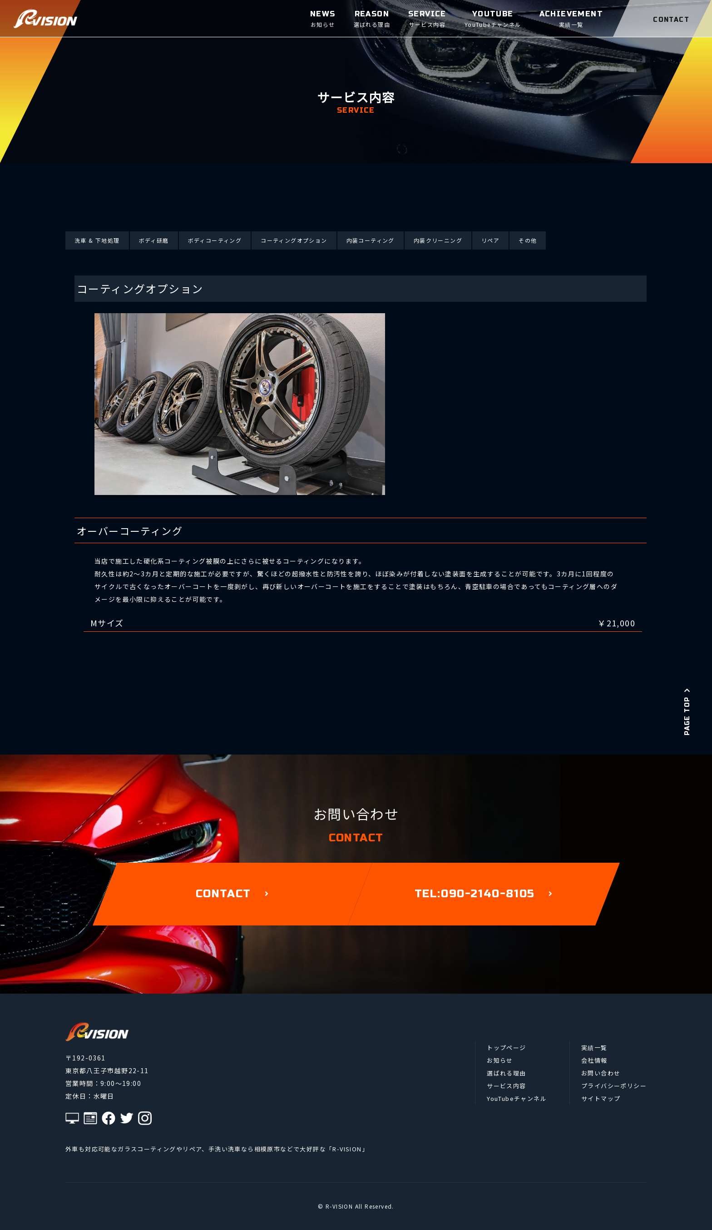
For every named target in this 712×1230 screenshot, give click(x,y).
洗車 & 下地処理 (97, 240)
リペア (490, 240)
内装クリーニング (438, 240)
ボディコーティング (215, 240)
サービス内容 (506, 1085)
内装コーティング (370, 240)
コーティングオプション (294, 240)
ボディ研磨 (154, 240)
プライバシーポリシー (614, 1085)
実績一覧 (594, 1047)
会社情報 (594, 1060)
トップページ (506, 1047)
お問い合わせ (600, 1073)
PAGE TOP (687, 711)
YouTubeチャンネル (517, 1098)
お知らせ (500, 1060)
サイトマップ (600, 1098)
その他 (528, 240)
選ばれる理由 (506, 1073)
